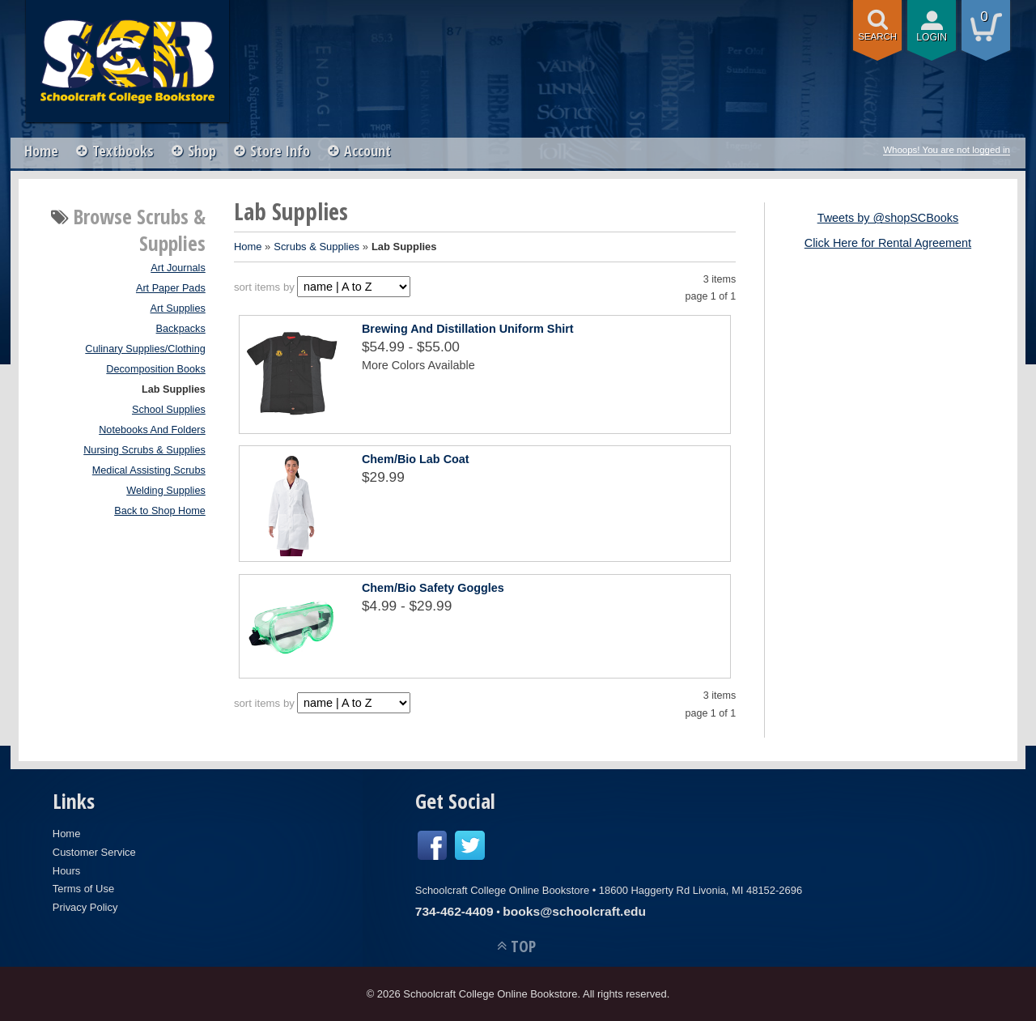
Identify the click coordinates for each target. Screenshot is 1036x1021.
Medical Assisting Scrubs (149, 470)
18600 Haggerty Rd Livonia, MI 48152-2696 (700, 890)
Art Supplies (178, 308)
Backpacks (181, 328)
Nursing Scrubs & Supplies (144, 450)
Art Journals (178, 268)
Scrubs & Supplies (316, 246)
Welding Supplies (166, 490)
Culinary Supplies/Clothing (145, 349)
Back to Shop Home (160, 511)
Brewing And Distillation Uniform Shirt (468, 328)
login (931, 37)
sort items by (264, 287)
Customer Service (94, 852)
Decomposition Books (155, 369)
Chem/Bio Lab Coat (415, 459)
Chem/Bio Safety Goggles (433, 587)
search (877, 36)
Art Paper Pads (171, 288)
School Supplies (169, 409)
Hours (67, 871)
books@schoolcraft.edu (574, 911)
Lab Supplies (174, 389)
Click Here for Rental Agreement (888, 242)
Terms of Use (83, 889)
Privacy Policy (85, 907)
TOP (523, 946)
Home (41, 150)
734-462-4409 (454, 911)
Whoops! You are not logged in (946, 150)
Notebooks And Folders (152, 430)
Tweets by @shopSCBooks (888, 217)
